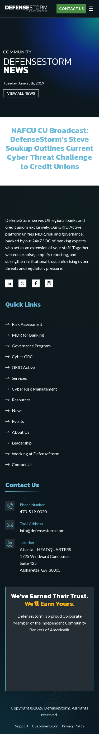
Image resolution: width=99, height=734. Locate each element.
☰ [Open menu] (91, 9)
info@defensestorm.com (42, 530)
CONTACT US (71, 8)
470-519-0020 (33, 511)
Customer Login (45, 726)
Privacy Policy (73, 726)
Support (22, 726)
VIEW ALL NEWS (21, 93)
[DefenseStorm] (26, 9)
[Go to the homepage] (39, 203)
